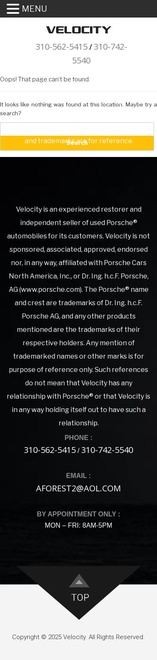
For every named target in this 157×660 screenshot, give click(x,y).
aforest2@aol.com (78, 488)
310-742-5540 (107, 449)
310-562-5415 (62, 46)
